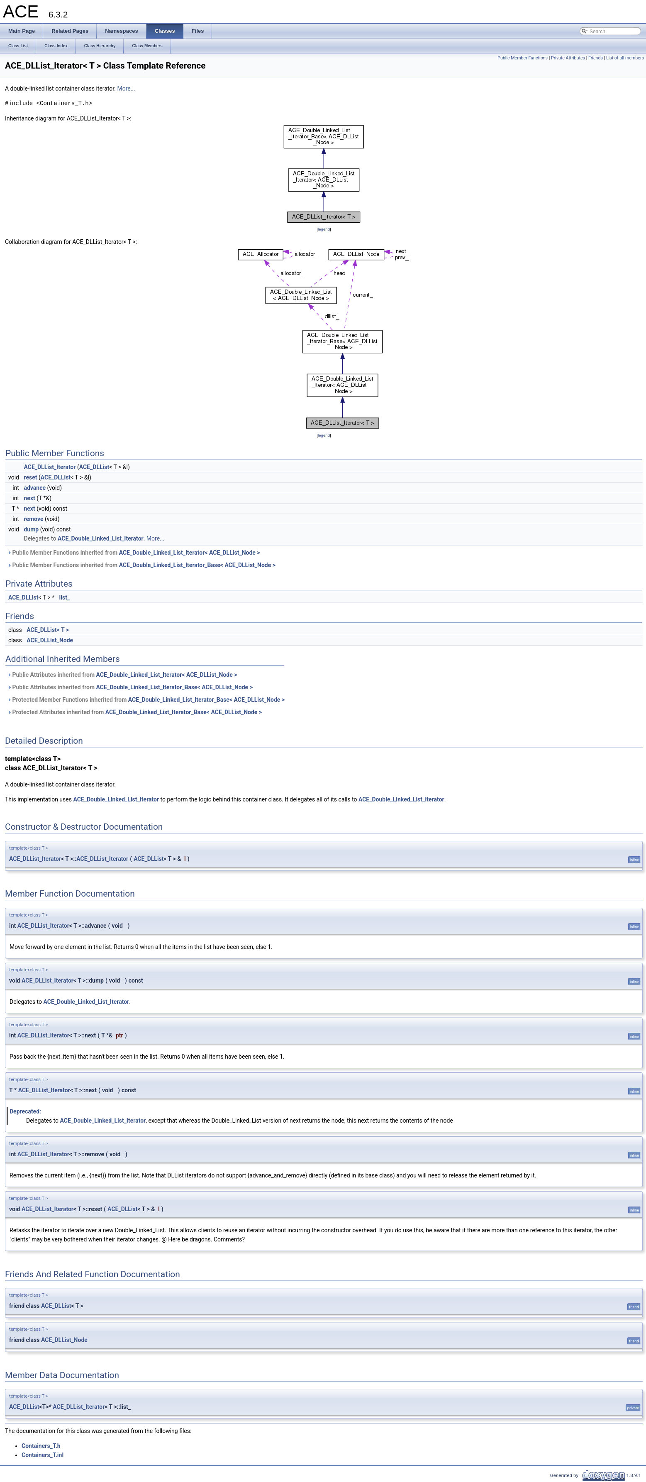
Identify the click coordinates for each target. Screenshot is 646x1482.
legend (324, 229)
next (29, 498)
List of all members (625, 58)
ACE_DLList (94, 467)
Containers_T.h (41, 1446)
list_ (64, 597)
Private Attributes (568, 58)
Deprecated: (25, 1111)
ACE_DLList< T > (48, 630)
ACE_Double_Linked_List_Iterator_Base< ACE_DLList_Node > (197, 565)
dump (31, 529)
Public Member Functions (522, 58)
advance (35, 487)
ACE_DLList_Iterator (50, 467)
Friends (595, 58)
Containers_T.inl (42, 1455)
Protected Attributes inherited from (134, 712)
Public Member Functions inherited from (133, 552)
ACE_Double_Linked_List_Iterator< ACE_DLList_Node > (189, 552)
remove (33, 519)
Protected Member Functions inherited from (146, 699)
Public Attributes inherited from (122, 674)
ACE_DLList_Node (50, 640)
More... (126, 88)
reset (30, 477)
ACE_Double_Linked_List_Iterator (101, 538)
